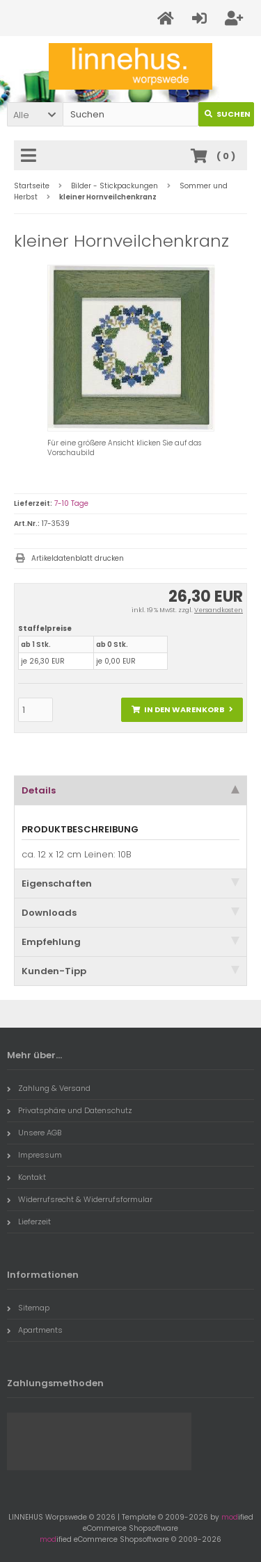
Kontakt (26, 1177)
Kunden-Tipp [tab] (130, 971)
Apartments (35, 1329)
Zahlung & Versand (48, 1088)
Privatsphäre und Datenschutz (69, 1110)
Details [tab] (130, 790)
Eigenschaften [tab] (130, 883)
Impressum (34, 1154)
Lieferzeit (29, 1221)
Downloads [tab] (130, 912)
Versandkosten (218, 610)
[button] (35, 114)
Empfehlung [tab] (130, 941)
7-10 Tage (71, 503)
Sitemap (28, 1307)
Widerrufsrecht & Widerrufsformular (79, 1199)
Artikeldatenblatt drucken (77, 558)
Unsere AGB (34, 1132)
